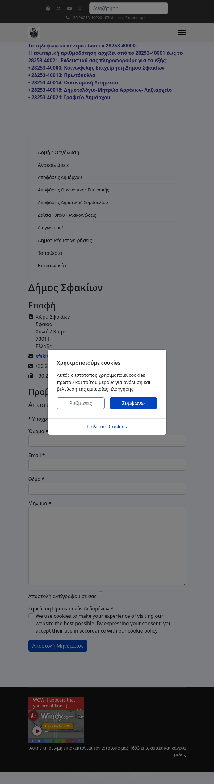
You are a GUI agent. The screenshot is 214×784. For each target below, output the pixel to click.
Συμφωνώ (133, 403)
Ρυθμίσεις (80, 403)
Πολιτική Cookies (107, 426)
